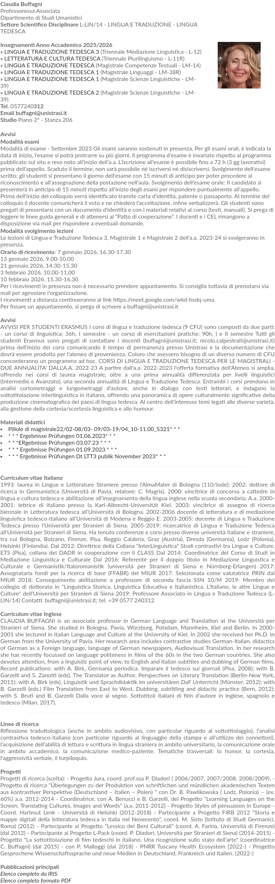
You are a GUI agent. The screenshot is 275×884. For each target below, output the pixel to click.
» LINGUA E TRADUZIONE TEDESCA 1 (49, 71)
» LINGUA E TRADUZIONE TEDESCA (47, 65)
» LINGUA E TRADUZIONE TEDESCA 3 (49, 51)
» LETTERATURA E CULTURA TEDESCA (50, 58)
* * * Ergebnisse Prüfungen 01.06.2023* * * (62, 435)
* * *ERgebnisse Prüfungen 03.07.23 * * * (59, 442)
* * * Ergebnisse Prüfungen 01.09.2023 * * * (62, 449)
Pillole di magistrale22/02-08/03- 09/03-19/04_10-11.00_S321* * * (94, 428)
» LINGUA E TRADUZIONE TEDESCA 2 (49, 92)
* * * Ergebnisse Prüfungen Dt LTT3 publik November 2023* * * (87, 456)
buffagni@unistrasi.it (41, 112)
